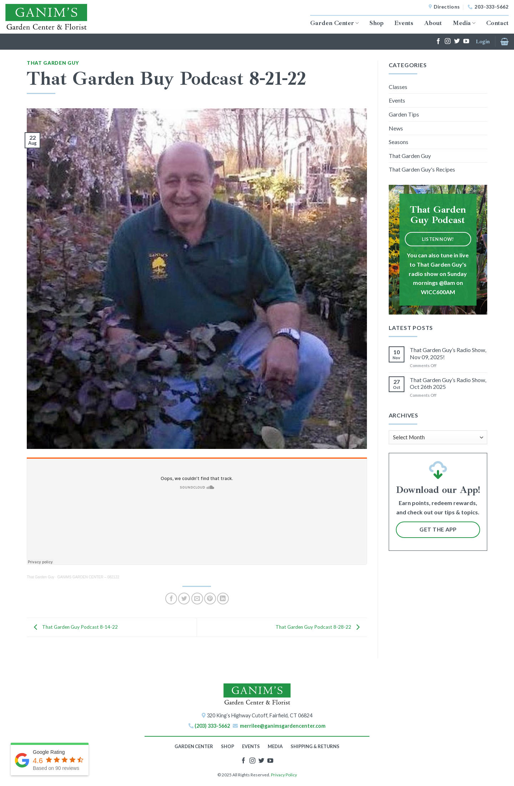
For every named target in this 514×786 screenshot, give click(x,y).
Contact (497, 23)
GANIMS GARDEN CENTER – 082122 (88, 577)
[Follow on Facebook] (438, 41)
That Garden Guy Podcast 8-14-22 (74, 626)
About (433, 23)
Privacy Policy (284, 774)
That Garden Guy (53, 63)
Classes (398, 86)
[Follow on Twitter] (457, 41)
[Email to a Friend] (197, 598)
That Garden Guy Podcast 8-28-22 (319, 626)
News (396, 128)
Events (403, 23)
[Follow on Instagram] (447, 41)
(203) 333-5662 (212, 726)
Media (464, 23)
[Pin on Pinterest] (210, 598)
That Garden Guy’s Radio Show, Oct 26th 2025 (448, 383)
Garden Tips (404, 114)
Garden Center (334, 23)
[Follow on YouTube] (466, 41)
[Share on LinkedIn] (223, 598)
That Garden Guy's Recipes (422, 169)
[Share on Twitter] (184, 598)
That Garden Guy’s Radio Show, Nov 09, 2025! (448, 353)
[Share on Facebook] (171, 598)
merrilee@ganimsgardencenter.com (283, 726)
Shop (376, 23)
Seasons (398, 141)
